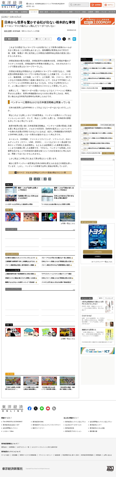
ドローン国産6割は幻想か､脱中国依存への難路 (19, 265)
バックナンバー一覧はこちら (102, 261)
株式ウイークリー (38, 428)
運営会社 (4, 447)
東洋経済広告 (69, 428)
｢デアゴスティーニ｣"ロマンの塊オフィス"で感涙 (56, 274)
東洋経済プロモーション (73, 431)
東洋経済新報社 (12, 469)
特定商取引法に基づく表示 (71, 455)
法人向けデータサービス (73, 425)
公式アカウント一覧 (23, 447)
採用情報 (12, 447)
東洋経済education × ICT (11, 425)
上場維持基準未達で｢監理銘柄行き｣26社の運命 (19, 274)
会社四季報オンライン (10, 428)
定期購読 (98, 256)
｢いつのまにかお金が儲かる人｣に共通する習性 (56, 204)
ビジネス (4, 17)
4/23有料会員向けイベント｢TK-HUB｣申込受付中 (50, 4)
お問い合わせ (108, 455)
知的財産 (57, 455)
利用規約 (98, 455)
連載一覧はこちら (68, 339)
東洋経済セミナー (96, 425)
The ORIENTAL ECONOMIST (12, 421)
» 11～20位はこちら (108, 153)
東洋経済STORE (38, 422)
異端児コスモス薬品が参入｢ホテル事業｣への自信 (20, 278)
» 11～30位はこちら (108, 88)
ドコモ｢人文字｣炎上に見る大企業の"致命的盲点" (56, 282)
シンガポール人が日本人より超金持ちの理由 (19, 204)
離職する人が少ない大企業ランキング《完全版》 (20, 282)
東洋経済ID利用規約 (87, 455)
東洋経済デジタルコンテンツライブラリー (47, 425)
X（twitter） (36, 408)
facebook (29, 408)
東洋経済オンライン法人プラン (75, 422)
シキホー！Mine (8, 431)
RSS (54, 408)
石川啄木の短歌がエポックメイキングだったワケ (20, 258)
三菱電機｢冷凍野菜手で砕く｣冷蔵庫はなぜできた (20, 261)
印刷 (39, 39)
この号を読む (97, 252)
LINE (42, 408)
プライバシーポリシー (45, 455)
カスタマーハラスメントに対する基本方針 (44, 447)
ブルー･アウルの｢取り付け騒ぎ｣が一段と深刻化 (56, 258)
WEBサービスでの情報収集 (28, 455)
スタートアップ (15, 17)
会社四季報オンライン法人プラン (101, 422)
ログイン (110, 5)
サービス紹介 (5, 455)
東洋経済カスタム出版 (97, 428)
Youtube (48, 408)
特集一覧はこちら (68, 223)
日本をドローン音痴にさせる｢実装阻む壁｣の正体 (56, 261)
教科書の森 (93, 431)
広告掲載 (14, 455)
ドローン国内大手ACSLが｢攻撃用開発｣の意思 (56, 265)
